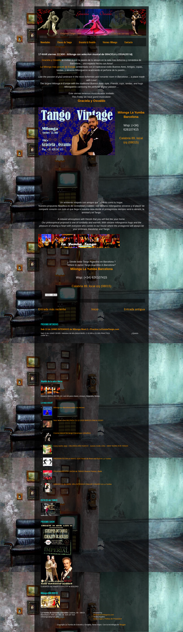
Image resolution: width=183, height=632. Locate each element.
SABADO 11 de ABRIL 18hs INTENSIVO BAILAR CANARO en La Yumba (83, 484)
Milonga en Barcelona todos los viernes (69, 408)
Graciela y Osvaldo (51, 60)
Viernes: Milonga (110, 42)
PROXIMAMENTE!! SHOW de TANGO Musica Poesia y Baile (78, 471)
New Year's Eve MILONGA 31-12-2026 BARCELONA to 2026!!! (78, 420)
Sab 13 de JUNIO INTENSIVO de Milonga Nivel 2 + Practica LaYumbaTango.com (80, 329)
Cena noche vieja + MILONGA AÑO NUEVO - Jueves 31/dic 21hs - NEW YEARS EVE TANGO (91, 446)
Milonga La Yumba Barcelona (91, 269)
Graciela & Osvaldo (87, 42)
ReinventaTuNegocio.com (103, 615)
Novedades (45, 42)
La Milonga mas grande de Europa (57, 67)
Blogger (122, 625)
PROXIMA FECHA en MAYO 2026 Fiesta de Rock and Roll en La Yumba (82, 459)
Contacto (128, 42)
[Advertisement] (91, 358)
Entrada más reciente (52, 309)
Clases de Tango (64, 42)
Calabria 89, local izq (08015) (91, 286)
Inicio (94, 309)
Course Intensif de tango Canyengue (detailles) (72, 433)
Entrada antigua (134, 309)
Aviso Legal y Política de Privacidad (107, 619)
